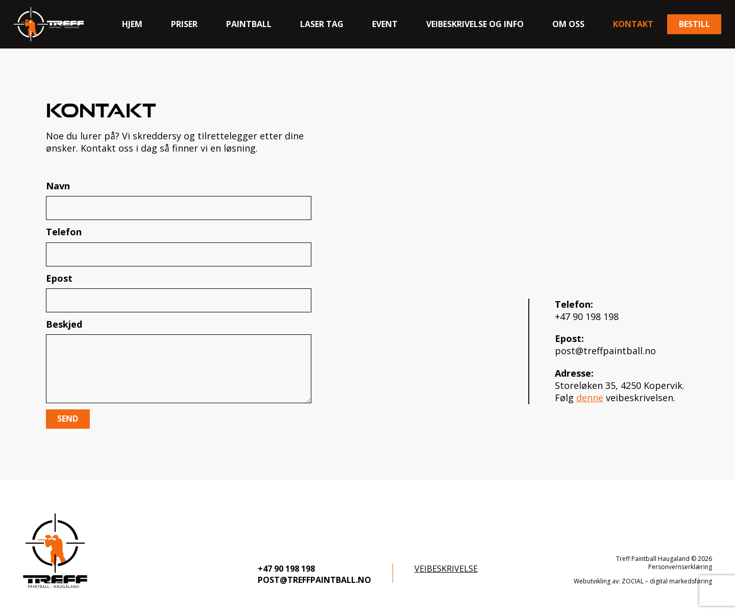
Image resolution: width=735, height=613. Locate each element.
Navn (178, 200)
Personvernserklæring (680, 566)
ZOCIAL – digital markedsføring (667, 581)
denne (589, 397)
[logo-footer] (55, 551)
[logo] (49, 24)
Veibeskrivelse (446, 568)
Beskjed (178, 360)
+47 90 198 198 (587, 316)
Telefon (178, 246)
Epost (178, 292)
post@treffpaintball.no (605, 351)
